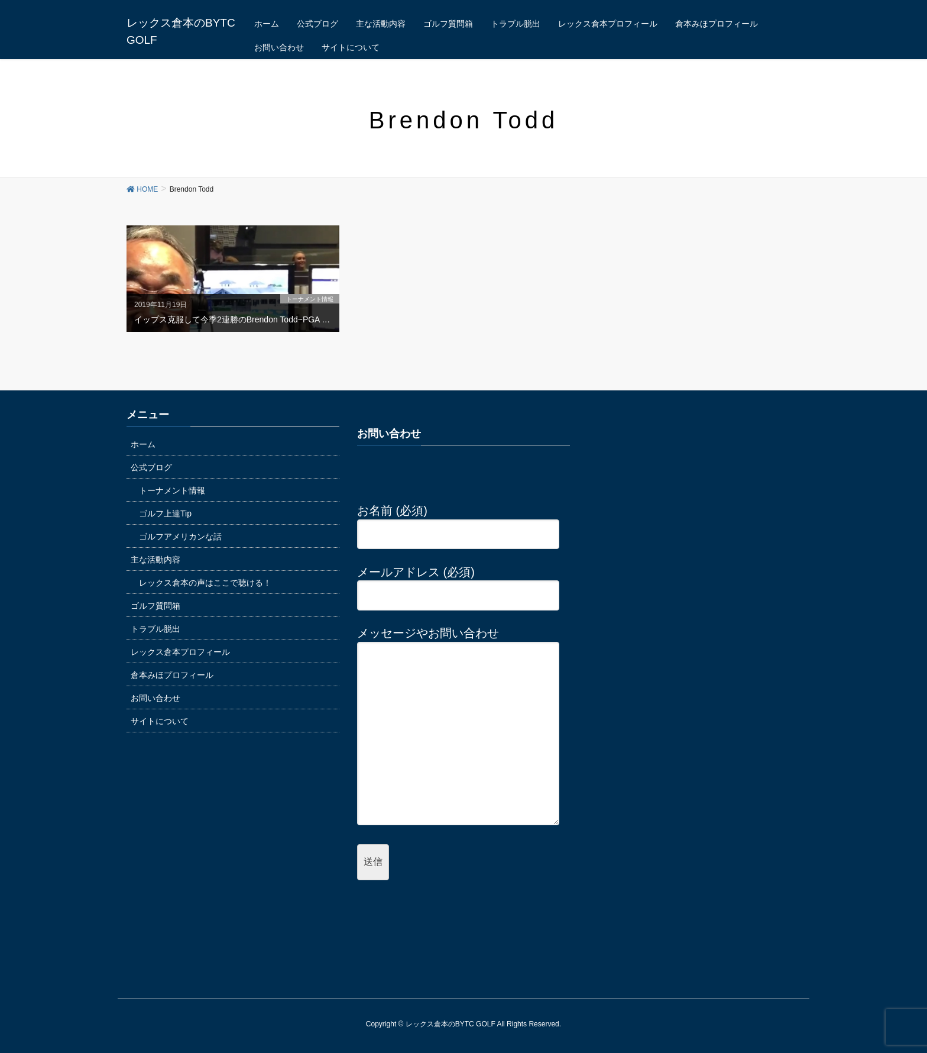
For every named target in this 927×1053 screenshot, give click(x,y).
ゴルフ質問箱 (155, 606)
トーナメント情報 (172, 490)
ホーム (143, 444)
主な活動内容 (155, 559)
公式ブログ (151, 467)
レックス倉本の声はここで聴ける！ (205, 582)
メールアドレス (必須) (458, 584)
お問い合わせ (155, 698)
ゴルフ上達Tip (165, 513)
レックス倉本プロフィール (180, 652)
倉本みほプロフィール (172, 675)
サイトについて (160, 721)
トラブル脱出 (155, 629)
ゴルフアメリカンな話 (180, 536)
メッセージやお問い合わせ (458, 727)
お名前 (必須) (458, 522)
